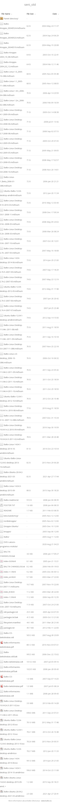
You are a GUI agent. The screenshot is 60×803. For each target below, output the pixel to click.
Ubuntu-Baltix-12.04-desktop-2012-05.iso (11, 722)
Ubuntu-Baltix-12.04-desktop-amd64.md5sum (11, 193)
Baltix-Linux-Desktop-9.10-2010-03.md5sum (11, 202)
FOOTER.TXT (7, 505)
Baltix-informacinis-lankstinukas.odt (10, 693)
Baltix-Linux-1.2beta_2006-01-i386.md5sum (7, 181)
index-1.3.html (8, 596)
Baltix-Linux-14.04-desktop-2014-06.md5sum (11, 260)
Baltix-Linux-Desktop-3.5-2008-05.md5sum (11, 160)
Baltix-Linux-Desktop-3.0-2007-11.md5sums (11, 584)
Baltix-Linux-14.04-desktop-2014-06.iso (10, 760)
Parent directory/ (9, 18)
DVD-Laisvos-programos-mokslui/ (9, 544)
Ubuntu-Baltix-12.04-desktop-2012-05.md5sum (11, 288)
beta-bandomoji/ (9, 515)
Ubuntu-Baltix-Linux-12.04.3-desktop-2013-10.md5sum (10, 462)
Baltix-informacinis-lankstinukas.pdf (10, 644)
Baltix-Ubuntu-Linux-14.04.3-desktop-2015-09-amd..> (11, 782)
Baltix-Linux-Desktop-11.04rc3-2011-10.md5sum (11, 379)
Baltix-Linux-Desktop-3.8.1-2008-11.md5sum (11, 212)
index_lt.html (7, 591)
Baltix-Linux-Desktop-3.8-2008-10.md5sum (11, 169)
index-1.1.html (8, 571)
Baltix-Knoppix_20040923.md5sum (12, 35)
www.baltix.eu (46, 801)
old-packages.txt (9, 611)
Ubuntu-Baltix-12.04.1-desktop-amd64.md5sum (11, 317)
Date (55, 14)
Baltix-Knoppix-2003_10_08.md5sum (9, 54)
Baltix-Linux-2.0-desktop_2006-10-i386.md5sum (9, 358)
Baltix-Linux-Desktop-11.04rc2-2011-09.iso (11, 712)
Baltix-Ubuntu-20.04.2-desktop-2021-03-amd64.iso (12, 793)
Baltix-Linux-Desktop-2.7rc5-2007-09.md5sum (11, 269)
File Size (30, 14)
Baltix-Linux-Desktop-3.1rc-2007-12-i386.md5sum (12, 417)
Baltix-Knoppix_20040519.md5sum (12, 45)
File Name (5, 14)
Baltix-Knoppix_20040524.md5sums (12, 25)
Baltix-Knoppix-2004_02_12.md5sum (9, 64)
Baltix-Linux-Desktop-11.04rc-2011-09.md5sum (11, 336)
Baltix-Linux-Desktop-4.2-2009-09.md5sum (11, 140)
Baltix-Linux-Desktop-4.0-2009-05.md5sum (11, 150)
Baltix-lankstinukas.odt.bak (8, 654)
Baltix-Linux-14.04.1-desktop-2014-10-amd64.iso (12, 770)
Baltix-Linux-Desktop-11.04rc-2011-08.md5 (11, 327)
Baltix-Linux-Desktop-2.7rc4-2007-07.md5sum (11, 308)
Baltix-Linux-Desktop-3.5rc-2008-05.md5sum (11, 221)
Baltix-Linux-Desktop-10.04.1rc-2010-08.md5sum (12, 408)
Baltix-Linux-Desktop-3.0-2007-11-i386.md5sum (11, 346)
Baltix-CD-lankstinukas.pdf (7, 678)
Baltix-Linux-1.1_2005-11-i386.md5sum (11, 83)
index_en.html (8, 576)
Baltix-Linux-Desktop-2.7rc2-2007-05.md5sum (11, 279)
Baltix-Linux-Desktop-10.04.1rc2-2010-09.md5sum (12, 427)
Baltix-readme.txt (9, 499)
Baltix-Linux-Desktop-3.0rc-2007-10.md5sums (11, 604)
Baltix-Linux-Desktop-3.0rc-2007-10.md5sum (11, 241)
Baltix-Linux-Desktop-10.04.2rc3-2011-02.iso (11, 703)
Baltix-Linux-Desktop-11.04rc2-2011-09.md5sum (11, 369)
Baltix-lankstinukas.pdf (11, 685)
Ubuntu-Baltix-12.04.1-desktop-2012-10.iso (11, 731)
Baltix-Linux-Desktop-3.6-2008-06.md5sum (11, 121)
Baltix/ (4, 536)
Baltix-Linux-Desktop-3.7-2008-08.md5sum (11, 131)
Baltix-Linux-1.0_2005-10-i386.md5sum (11, 73)
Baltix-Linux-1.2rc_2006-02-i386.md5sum (12, 102)
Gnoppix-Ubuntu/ (9, 526)
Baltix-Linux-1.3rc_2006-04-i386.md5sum (12, 92)
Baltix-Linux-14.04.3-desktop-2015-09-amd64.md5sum (10, 490)
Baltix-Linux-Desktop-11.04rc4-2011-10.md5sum (11, 389)
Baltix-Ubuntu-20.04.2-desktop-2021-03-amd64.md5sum (11, 476)
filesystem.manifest (10, 622)
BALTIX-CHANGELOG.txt (12, 566)
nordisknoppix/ (8, 520)
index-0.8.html (8, 561)
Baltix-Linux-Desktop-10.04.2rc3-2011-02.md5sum (12, 436)
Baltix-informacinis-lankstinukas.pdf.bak (10, 669)
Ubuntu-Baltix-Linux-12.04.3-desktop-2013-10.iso (12, 741)
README (5, 510)
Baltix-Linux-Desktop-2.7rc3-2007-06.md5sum (11, 298)
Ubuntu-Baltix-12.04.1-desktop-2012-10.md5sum (11, 398)
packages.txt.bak (9, 617)
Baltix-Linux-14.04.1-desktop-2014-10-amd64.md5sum (10, 448)
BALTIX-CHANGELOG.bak (7, 553)
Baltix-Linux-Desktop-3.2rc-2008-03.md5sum (11, 231)
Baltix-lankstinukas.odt (11, 661)
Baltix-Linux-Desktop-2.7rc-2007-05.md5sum (11, 250)
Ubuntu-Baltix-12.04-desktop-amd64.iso (11, 751)
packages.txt (7, 627)
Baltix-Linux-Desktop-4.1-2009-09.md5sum (11, 112)
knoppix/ (5, 531)
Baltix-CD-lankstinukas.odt (7, 635)
